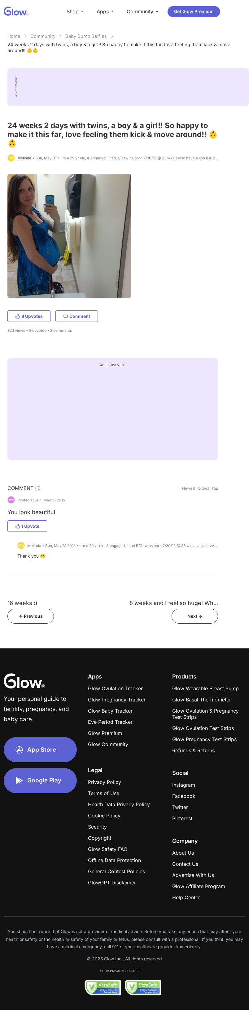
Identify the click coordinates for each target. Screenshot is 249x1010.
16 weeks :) (22, 603)
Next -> (194, 616)
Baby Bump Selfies (86, 36)
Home (13, 36)
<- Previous (31, 616)
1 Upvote (27, 526)
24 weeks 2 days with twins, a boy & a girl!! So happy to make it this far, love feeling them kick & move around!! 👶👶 (118, 47)
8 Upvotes (29, 316)
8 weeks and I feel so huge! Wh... (173, 603)
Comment (76, 316)
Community (42, 36)
